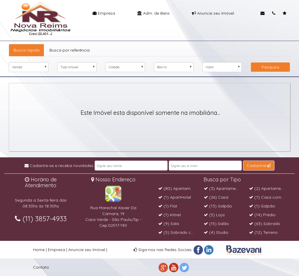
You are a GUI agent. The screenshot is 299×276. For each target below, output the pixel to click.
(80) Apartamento (178, 188)
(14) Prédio (262, 214)
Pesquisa (270, 67)
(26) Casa (216, 197)
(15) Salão (216, 223)
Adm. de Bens (153, 13)
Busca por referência (69, 50)
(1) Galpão (262, 206)
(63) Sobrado (264, 223)
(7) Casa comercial (270, 197)
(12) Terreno (263, 232)
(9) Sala (168, 223)
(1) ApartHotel (174, 197)
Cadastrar (259, 165)
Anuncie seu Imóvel (213, 13)
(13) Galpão (218, 206)
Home (39, 249)
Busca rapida (26, 50)
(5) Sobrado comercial (183, 232)
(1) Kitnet (169, 214)
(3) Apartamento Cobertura (233, 188)
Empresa (104, 13)
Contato (41, 267)
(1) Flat (167, 206)
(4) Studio (216, 232)
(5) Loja (214, 214)
